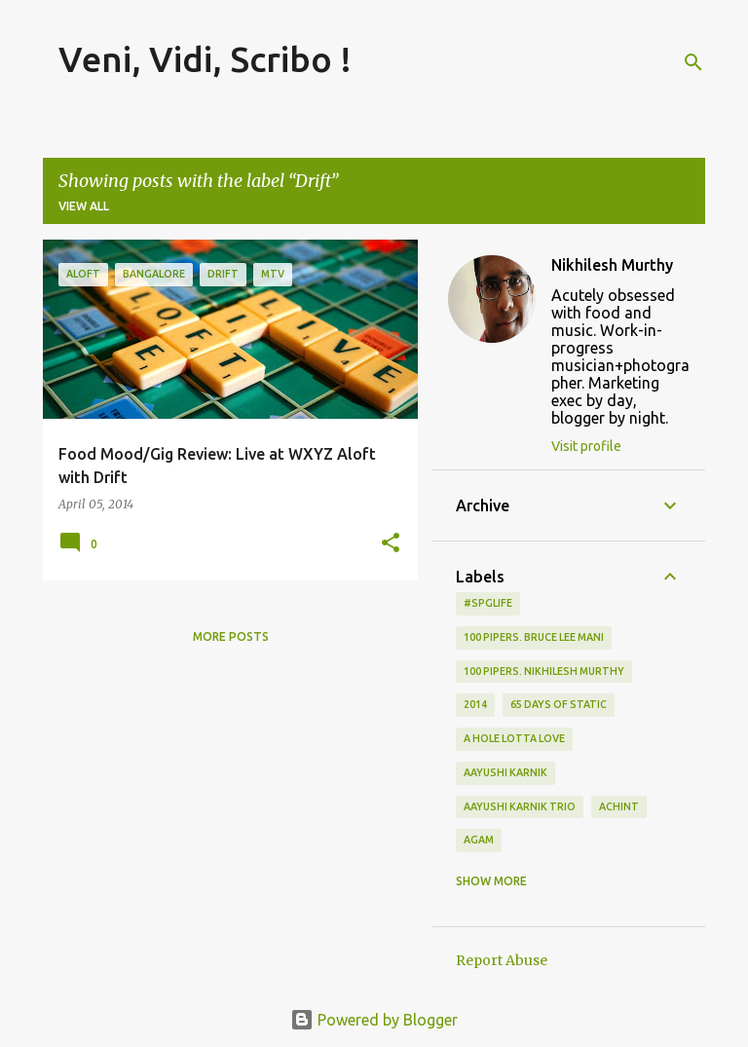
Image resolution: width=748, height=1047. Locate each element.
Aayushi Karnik (505, 772)
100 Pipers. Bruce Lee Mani (534, 637)
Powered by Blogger (374, 1019)
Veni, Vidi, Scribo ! (205, 59)
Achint (619, 806)
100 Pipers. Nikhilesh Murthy (544, 671)
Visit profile (586, 446)
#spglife (488, 603)
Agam (479, 839)
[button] (390, 544)
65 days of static (558, 704)
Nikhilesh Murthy (612, 265)
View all (83, 206)
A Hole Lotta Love (514, 738)
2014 (475, 704)
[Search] (693, 62)
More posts (231, 636)
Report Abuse (501, 960)
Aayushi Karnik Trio (520, 806)
